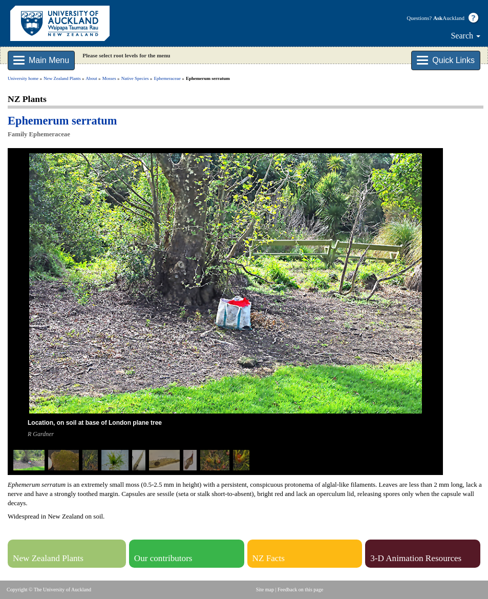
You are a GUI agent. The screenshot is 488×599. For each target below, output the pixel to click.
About (91, 78)
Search (465, 35)
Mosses (109, 78)
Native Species (135, 78)
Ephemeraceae (167, 78)
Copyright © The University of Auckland (49, 589)
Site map (265, 589)
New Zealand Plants (62, 78)
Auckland (448, 18)
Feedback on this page (300, 589)
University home (23, 78)
